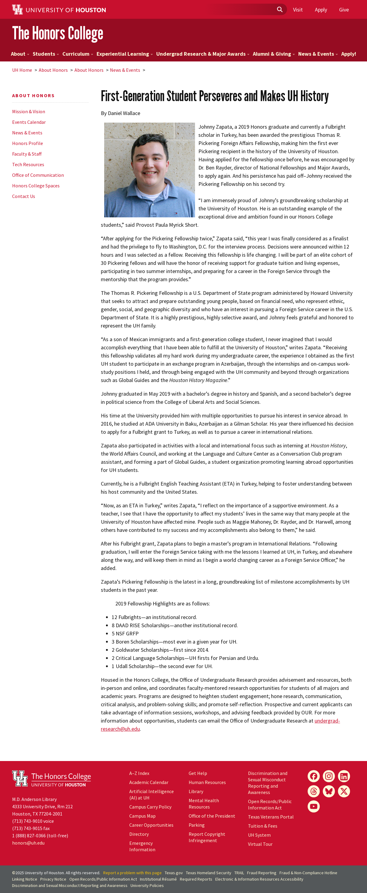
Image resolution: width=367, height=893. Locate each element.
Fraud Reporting (261, 872)
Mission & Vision (28, 111)
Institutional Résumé (158, 879)
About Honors (53, 70)
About (20, 53)
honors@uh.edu (28, 843)
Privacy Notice (53, 879)
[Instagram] (329, 776)
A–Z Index (139, 773)
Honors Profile (27, 143)
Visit (298, 9)
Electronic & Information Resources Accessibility (259, 879)
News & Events (318, 53)
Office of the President (212, 816)
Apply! (348, 53)
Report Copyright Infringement (207, 837)
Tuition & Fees (262, 826)
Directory (139, 834)
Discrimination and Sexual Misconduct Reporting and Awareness (267, 782)
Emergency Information (142, 846)
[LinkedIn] (344, 776)
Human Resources (207, 782)
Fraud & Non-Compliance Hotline (308, 872)
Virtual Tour (260, 844)
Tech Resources (28, 164)
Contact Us (23, 196)
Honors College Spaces (36, 186)
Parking (197, 825)
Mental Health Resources (204, 803)
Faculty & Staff (26, 154)
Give (344, 9)
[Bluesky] (329, 791)
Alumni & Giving (274, 53)
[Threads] (314, 791)
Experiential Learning (125, 53)
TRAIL (239, 872)
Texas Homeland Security (208, 872)
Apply (321, 9)
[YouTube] (314, 806)
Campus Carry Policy (150, 807)
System (259, 835)
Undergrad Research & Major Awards (203, 53)
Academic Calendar (148, 782)
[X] (344, 791)
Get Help (198, 773)
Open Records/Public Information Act (270, 804)
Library (196, 791)
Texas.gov (174, 872)
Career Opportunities (151, 825)
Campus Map (142, 816)
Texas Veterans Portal (271, 817)
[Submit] (279, 9)
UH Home (22, 70)
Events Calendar (29, 122)
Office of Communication (38, 175)
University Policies (147, 885)
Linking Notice (24, 879)
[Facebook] (314, 776)
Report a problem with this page (132, 872)
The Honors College (57, 32)
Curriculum (77, 53)
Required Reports (196, 879)
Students (46, 53)
